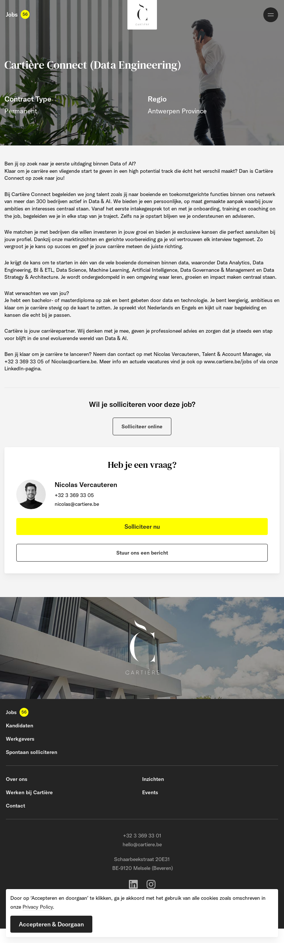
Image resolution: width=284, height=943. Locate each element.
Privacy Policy (38, 906)
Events (150, 792)
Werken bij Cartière (29, 792)
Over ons (16, 779)
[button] (142, 426)
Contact (15, 805)
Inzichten (153, 779)
